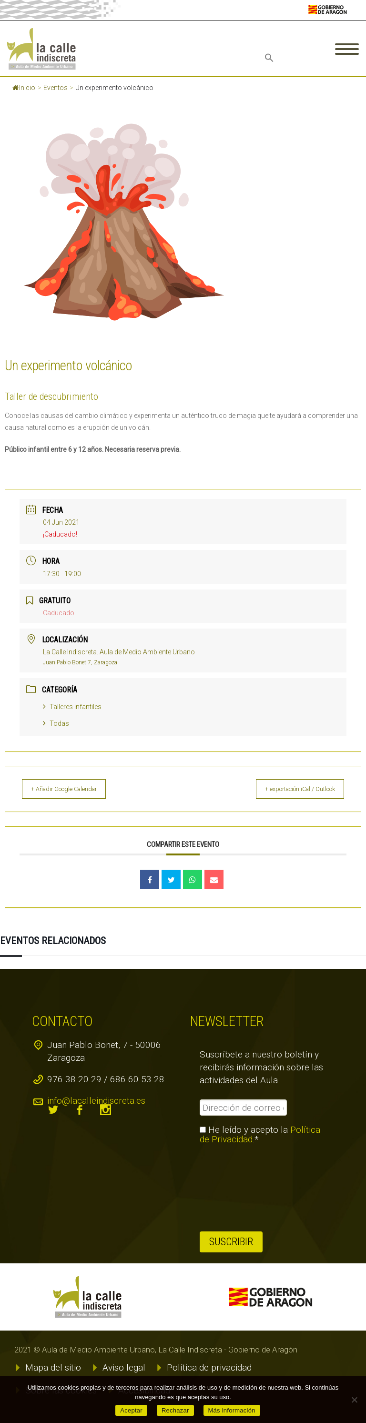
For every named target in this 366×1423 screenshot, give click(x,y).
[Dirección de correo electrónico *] (243, 1107)
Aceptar (131, 1410)
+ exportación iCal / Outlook (290, 789)
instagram (106, 1110)
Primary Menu (347, 49)
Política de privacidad (209, 1367)
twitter (53, 1110)
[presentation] (239, 1188)
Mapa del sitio (53, 1367)
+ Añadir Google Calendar (74, 789)
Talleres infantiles (72, 707)
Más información (231, 1410)
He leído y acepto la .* (260, 1134)
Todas (56, 723)
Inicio (23, 87)
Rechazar (175, 1410)
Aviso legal (123, 1367)
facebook (79, 1110)
